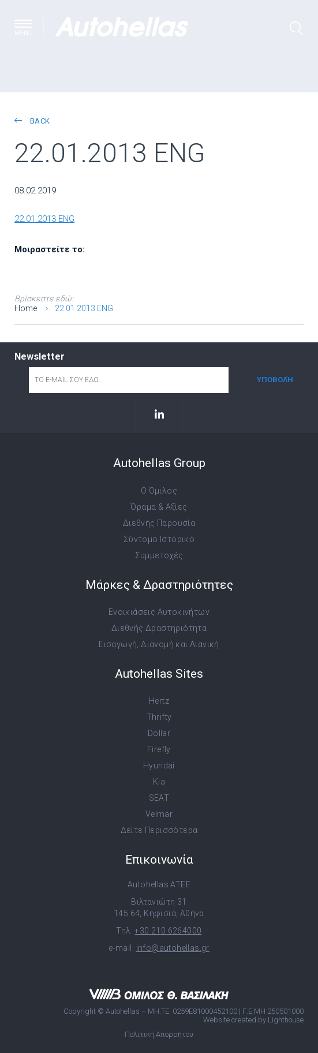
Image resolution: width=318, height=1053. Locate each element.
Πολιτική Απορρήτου (159, 1034)
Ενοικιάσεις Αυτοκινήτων (159, 612)
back (32, 121)
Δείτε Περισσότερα (159, 830)
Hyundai (159, 765)
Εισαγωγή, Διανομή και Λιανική (159, 644)
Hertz (159, 700)
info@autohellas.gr (172, 948)
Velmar (159, 814)
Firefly (159, 749)
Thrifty (159, 717)
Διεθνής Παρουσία (159, 523)
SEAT (159, 797)
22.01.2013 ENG (44, 219)
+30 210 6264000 (167, 930)
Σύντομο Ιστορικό (159, 539)
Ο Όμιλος (159, 490)
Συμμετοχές (159, 555)
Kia (159, 781)
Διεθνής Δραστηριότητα (159, 628)
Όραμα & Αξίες (158, 506)
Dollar (159, 733)
